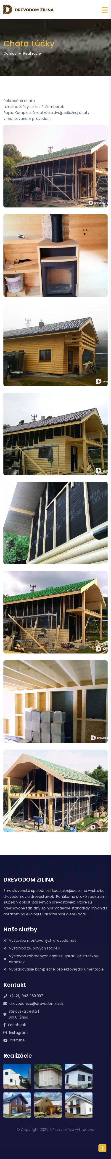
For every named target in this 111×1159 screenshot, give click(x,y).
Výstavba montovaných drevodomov (39, 940)
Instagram (15, 1032)
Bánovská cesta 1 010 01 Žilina (21, 1014)
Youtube (14, 1040)
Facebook (14, 1024)
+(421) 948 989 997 (23, 995)
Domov (9, 53)
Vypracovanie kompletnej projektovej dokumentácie (53, 969)
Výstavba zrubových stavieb (31, 948)
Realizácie (32, 53)
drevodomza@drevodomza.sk (33, 1003)
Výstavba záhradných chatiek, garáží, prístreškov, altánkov (51, 959)
